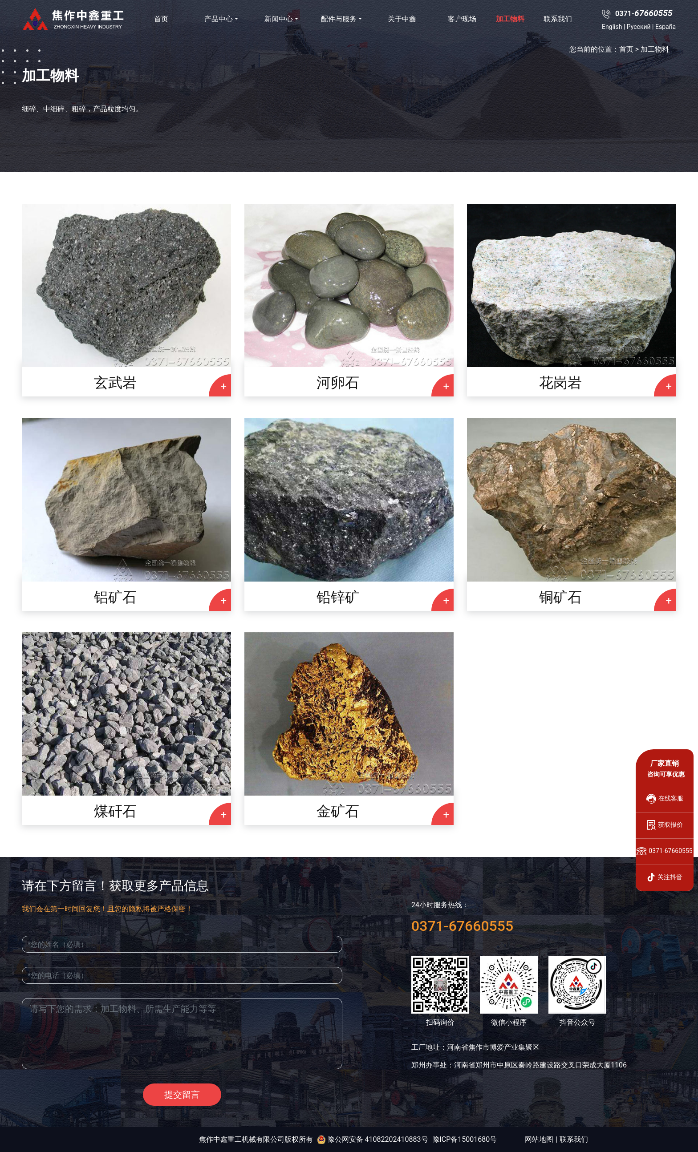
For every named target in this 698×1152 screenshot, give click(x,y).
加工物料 (510, 19)
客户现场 (462, 19)
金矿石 (338, 811)
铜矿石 (560, 597)
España (665, 26)
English (612, 26)
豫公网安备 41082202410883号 (372, 1139)
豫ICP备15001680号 (465, 1139)
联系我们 (558, 19)
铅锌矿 (338, 597)
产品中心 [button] (218, 19)
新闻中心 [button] (278, 19)
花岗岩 (560, 382)
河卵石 (338, 382)
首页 (161, 19)
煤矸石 (115, 811)
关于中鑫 (402, 19)
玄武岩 (115, 382)
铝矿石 (115, 597)
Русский (639, 26)
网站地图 (539, 1139)
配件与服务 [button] (339, 19)
